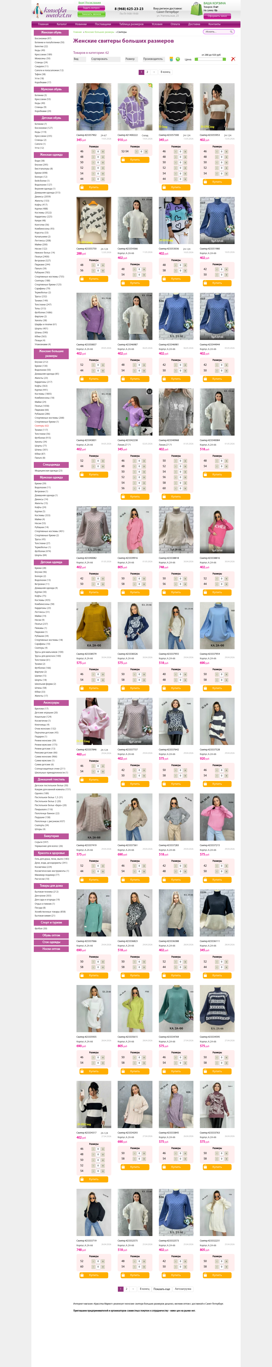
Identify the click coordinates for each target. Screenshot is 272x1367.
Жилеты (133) (42, 201)
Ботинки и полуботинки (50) (49, 42)
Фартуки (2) (41, 316)
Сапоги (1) (40, 144)
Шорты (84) (41, 555)
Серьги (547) (41, 842)
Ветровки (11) (42, 584)
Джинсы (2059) (43, 197)
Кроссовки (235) (43, 136)
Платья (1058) (42, 406)
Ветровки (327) (43, 261)
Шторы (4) (40, 829)
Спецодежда (51, 464)
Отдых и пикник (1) (45, 904)
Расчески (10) (42, 879)
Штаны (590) (41, 332)
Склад (145, 135)
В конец (165, 72)
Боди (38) (40, 161)
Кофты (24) (40, 507)
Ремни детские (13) (45, 749)
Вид (76, 59)
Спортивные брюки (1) (47, 422)
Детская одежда (51, 562)
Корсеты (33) (42, 233)
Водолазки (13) (43, 580)
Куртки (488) (41, 209)
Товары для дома (51, 885)
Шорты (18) (41, 680)
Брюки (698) (41, 173)
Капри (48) (40, 220)
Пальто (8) (40, 458)
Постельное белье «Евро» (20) (51, 805)
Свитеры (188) (42, 281)
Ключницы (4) (42, 725)
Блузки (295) (41, 165)
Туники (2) (40, 664)
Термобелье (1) (43, 547)
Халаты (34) (41, 442)
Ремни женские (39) (45, 740)
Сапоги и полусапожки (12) (49, 70)
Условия (157, 24)
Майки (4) (40, 519)
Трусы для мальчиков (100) (49, 652)
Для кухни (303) (43, 896)
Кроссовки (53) (43, 99)
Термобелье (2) (43, 292)
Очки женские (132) (45, 729)
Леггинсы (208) (43, 241)
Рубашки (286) (42, 414)
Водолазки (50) (43, 370)
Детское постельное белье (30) (51, 785)
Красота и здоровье (51, 853)
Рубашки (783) (42, 272)
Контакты (214, 24)
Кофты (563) (41, 386)
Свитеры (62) (42, 426)
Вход (81, 3)
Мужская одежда (51, 477)
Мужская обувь (51, 89)
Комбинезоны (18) (44, 398)
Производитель (153, 59)
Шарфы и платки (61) (46, 324)
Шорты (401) (41, 328)
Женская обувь (51, 32)
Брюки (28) (40, 568)
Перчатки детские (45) (47, 733)
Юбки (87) (40, 454)
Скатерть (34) (42, 825)
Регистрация (93, 3)
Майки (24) (40, 402)
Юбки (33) (40, 692)
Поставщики (103, 24)
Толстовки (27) (42, 543)
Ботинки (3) (41, 95)
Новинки (81, 24)
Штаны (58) (41, 688)
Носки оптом (51, 949)
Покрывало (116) (44, 809)
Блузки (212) (41, 362)
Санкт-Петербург (168, 12)
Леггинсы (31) (42, 612)
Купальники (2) (43, 237)
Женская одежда (51, 154)
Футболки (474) (43, 551)
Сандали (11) (42, 66)
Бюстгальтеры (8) (44, 169)
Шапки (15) (40, 676)
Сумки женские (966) (46, 757)
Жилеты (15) (41, 503)
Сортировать (99, 59)
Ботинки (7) (41, 124)
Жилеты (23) (41, 378)
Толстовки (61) (42, 660)
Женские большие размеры (51, 354)
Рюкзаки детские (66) (46, 753)
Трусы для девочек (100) (48, 656)
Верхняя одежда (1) (45, 189)
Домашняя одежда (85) (47, 374)
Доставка (194, 24)
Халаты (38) (41, 320)
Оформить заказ (217, 16)
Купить (94, 187)
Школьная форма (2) (45, 684)
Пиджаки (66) (42, 410)
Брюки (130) (41, 366)
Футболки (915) (43, 438)
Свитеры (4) (41, 648)
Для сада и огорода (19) (47, 900)
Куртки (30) (41, 592)
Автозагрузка (183, 1289)
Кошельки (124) (43, 717)
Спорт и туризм (51, 922)
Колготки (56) (42, 225)
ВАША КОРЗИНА (215, 3)
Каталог (62, 24)
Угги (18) (39, 78)
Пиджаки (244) (42, 264)
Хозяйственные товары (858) (50, 912)
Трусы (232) (41, 296)
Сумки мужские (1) (45, 760)
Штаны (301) (41, 450)
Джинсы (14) (41, 499)
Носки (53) (40, 523)
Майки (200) (41, 244)
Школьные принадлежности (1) (51, 773)
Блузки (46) (41, 572)
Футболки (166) (43, 668)
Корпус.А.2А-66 (126, 253)
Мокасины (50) (42, 58)
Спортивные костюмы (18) (49, 640)
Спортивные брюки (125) (48, 284)
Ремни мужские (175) (46, 745)
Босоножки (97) (43, 38)
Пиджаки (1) (41, 632)
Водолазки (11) (43, 487)
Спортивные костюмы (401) (49, 531)
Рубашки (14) (42, 527)
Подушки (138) (42, 817)
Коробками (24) (43, 111)
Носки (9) (40, 620)
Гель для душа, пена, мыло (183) (52, 859)
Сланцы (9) (40, 107)
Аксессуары (51, 702)
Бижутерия (51, 836)
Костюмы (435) (42, 600)
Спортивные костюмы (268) (49, 418)
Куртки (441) (41, 390)
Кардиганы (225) (43, 217)
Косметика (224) (43, 867)
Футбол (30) (41, 928)
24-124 (186, 135)
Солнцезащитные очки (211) (50, 769)
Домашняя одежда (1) (46, 495)
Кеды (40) (40, 103)
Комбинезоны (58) (44, 604)
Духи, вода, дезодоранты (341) (51, 863)
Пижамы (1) (41, 628)
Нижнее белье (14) (45, 253)
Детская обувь (51, 118)
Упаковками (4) (43, 344)
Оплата (175, 24)
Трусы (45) (40, 539)
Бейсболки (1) (42, 181)
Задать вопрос (91, 8)
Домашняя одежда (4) (46, 588)
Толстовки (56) (42, 434)
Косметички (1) (43, 721)
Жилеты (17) (41, 696)
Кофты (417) (41, 205)
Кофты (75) (40, 596)
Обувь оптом (51, 935)
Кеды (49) (40, 50)
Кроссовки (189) (43, 54)
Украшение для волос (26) (49, 846)
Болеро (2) (40, 576)
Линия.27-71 (124, 445)
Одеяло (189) (42, 793)
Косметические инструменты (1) (52, 871)
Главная (43, 24)
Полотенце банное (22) (47, 813)
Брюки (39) (40, 483)
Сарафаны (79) (42, 288)
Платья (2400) (42, 257)
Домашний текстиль (51, 779)
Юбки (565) (41, 336)
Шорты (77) (41, 446)
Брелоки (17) (42, 709)
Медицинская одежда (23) (49, 471)
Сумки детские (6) (44, 764)
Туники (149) (41, 301)
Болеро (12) (41, 177)
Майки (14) (40, 616)
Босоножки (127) (44, 128)
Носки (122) (41, 249)
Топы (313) (40, 308)
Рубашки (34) (42, 636)
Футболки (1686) (43, 312)
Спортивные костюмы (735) (49, 277)
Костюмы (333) (42, 515)
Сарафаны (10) (42, 644)
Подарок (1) (41, 736)
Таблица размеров (131, 24)
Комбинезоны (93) (44, 229)
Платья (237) (41, 624)
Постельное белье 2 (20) (48, 801)
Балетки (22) (41, 46)
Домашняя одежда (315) (47, 193)
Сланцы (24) (41, 62)
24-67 (104, 135)
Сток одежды (51, 942)
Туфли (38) (40, 74)
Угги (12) (39, 148)
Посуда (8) (40, 908)
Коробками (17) (43, 82)
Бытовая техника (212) (47, 892)
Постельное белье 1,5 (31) (49, 797)
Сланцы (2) (40, 140)
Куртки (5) (40, 511)
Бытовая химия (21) (45, 916)
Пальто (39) (41, 268)
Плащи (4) (40, 340)
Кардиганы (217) (43, 382)
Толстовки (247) (43, 304)
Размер (130, 59)
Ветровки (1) (41, 491)
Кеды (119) (40, 132)
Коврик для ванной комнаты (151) (53, 789)
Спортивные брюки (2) (47, 535)
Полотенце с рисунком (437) (50, 821)
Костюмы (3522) (43, 213)
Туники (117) (41, 430)
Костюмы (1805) (43, 394)
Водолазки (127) (43, 185)
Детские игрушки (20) (46, 713)
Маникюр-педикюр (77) (47, 875)
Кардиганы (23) (43, 608)
